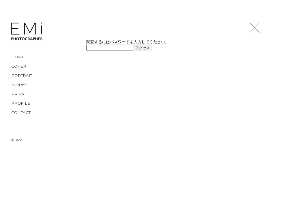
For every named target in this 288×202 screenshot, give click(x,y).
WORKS (19, 84)
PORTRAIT (21, 75)
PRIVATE (20, 94)
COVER (18, 66)
